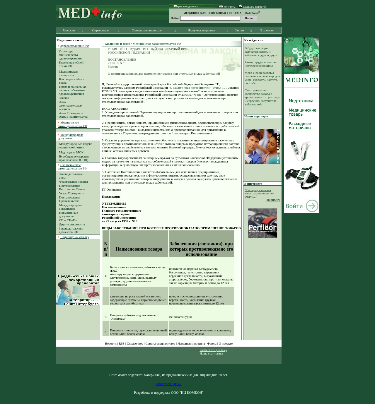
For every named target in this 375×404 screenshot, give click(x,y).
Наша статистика (211, 353)
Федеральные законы (73, 181)
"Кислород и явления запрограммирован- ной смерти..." (259, 193)
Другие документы (72, 224)
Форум (239, 30)
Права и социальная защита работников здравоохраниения (71, 90)
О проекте (267, 30)
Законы (64, 98)
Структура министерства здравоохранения (69, 54)
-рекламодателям (185, 6)
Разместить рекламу (213, 350)
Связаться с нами (168, 384)
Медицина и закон (117, 43)
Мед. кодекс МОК (71, 152)
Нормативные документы (67, 214)
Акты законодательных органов (69, 105)
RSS (122, 343)
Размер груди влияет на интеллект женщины (261, 63)
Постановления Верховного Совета (71, 187)
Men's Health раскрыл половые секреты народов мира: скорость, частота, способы (262, 78)
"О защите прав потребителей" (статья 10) (197, 87)
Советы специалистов (147, 30)
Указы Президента (71, 193)
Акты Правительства (73, 116)
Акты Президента (71, 113)
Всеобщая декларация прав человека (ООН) (73, 158)
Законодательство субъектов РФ (70, 230)
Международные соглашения (69, 206)
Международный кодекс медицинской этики (74, 145)
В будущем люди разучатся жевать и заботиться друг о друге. (261, 51)
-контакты (227, 6)
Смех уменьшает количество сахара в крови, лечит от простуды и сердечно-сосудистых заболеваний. (262, 97)
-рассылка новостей (252, 6)
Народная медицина (201, 30)
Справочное (100, 30)
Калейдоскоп (253, 40)
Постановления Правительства (68, 199)
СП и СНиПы (68, 220)
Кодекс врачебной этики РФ (70, 64)
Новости (69, 30)
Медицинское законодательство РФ (157, 43)
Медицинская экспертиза (67, 73)
